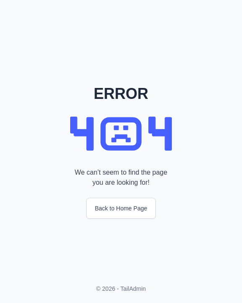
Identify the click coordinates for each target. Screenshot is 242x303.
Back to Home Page (121, 208)
